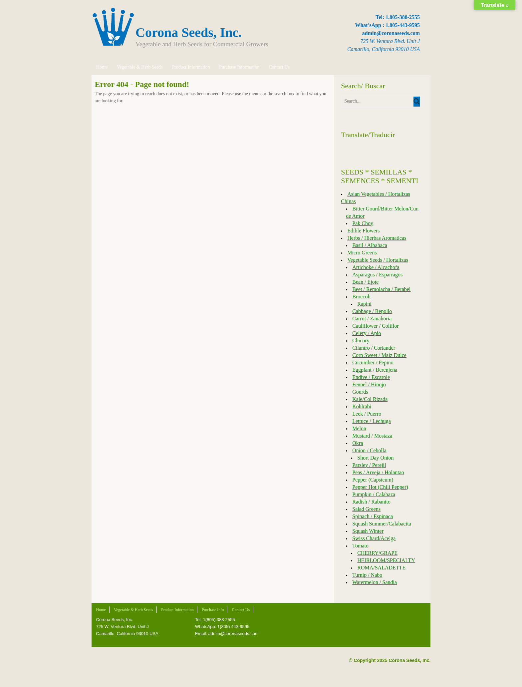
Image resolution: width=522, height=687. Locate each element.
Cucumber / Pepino (372, 362)
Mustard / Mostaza (372, 436)
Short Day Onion (375, 458)
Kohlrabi (361, 406)
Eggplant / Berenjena (374, 370)
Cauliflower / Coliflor (375, 326)
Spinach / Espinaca (372, 516)
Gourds (360, 392)
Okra (357, 443)
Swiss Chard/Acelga (373, 538)
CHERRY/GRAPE (377, 553)
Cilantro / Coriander (373, 348)
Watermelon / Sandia (374, 582)
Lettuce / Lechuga (371, 421)
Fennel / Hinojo (369, 384)
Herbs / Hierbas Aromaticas (376, 238)
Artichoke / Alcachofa (375, 267)
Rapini (364, 304)
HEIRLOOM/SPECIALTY (386, 560)
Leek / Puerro (366, 414)
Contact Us (278, 67)
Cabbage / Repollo (372, 311)
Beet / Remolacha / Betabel (381, 289)
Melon (359, 428)
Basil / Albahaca (369, 245)
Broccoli (361, 296)
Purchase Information (239, 67)
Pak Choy (362, 223)
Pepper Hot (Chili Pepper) (380, 487)
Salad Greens (366, 509)
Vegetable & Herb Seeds (139, 67)
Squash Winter (368, 531)
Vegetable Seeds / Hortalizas (377, 260)
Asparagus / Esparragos (377, 274)
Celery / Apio (366, 333)
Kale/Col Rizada (370, 399)
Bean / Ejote (365, 282)
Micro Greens (362, 252)
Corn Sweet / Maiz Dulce (379, 355)
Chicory (361, 340)
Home (101, 67)
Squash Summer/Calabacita (381, 523)
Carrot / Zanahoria (372, 318)
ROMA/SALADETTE (381, 567)
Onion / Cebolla (369, 450)
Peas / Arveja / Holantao (378, 472)
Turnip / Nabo (367, 575)
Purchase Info (212, 609)
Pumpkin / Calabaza (373, 494)
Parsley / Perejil (369, 465)
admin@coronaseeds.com (391, 33)
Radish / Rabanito (371, 502)
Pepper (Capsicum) (372, 480)
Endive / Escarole (371, 377)
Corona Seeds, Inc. (188, 32)
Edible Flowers (363, 230)
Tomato (360, 545)
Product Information (190, 67)
